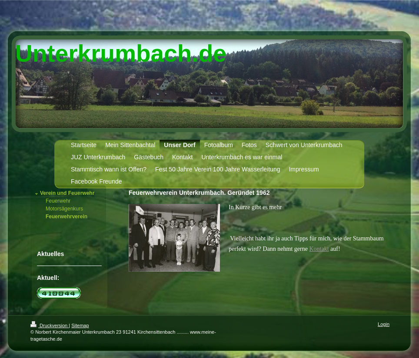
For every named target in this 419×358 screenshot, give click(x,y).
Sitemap (80, 325)
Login (383, 324)
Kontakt (319, 249)
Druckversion (49, 325)
